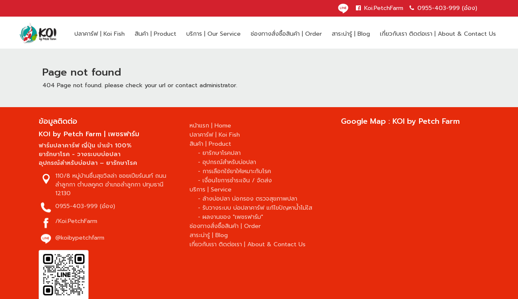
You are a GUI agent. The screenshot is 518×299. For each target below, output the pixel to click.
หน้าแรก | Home (210, 125)
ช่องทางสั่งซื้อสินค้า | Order (286, 33)
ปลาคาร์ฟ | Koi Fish (99, 33)
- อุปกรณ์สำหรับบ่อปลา (227, 162)
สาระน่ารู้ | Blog (351, 33)
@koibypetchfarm (79, 237)
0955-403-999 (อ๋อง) (443, 8)
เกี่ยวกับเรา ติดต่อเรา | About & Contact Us (438, 33)
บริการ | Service (211, 189)
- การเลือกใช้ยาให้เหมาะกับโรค (234, 171)
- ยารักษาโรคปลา (219, 153)
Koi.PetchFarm (379, 8)
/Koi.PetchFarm (76, 221)
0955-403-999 (76, 206)
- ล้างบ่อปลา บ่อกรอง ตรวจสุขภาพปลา (247, 198)
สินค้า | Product (155, 33)
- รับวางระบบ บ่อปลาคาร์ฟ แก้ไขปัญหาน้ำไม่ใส (255, 207)
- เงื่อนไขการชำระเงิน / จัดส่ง (235, 180)
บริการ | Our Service (213, 33)
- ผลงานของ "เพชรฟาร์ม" (230, 217)
